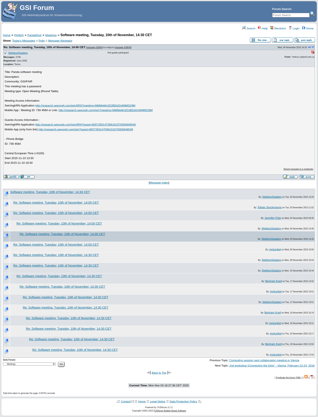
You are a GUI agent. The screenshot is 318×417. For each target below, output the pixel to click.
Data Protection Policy (183, 401)
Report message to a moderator (298, 169)
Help (263, 28)
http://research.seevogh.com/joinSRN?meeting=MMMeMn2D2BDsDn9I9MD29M (85, 105)
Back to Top (159, 372)
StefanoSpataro (18, 53)
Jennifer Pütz (273, 217)
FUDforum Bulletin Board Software (170, 411)
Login (293, 28)
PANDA (19, 35)
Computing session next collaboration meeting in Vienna (264, 360)
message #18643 (123, 47)
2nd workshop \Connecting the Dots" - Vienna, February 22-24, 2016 (272, 365)
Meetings (51, 35)
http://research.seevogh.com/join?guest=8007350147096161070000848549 (86, 129)
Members (278, 28)
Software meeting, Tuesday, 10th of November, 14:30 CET (50, 192)
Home (308, 28)
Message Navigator (60, 40)
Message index (159, 182)
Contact (126, 401)
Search (248, 28)
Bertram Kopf (273, 281)
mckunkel (275, 249)
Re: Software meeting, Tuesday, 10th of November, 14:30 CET (56, 255)
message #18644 (94, 47)
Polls (42, 40)
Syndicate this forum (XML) (288, 377)
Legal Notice (157, 401)
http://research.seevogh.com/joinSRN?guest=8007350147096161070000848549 (85, 124)
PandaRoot (34, 35)
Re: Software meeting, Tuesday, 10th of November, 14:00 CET (44, 47)
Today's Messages (23, 40)
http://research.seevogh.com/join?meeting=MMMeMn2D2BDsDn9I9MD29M (106, 110)
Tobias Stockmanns (269, 207)
